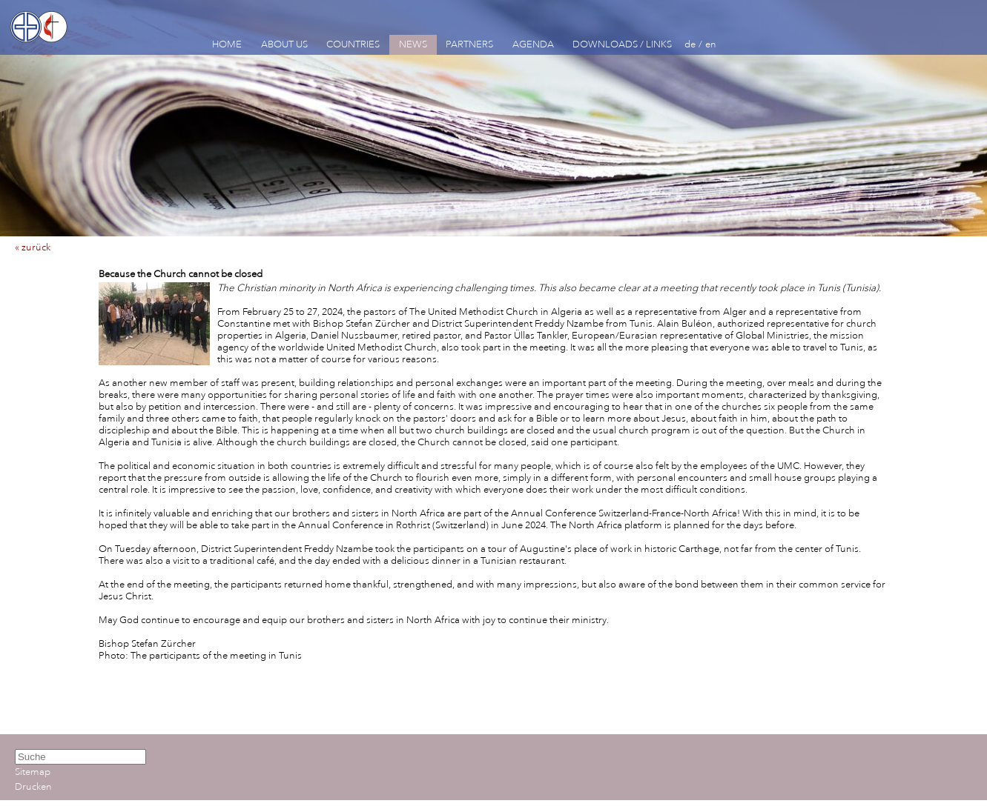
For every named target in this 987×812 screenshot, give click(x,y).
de (690, 44)
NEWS (413, 44)
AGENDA (533, 44)
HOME (227, 44)
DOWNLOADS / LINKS (622, 44)
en (710, 44)
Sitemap (32, 772)
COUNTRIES (353, 44)
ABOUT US (284, 44)
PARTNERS (469, 44)
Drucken (33, 787)
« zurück (32, 247)
